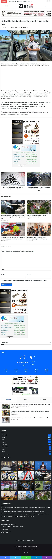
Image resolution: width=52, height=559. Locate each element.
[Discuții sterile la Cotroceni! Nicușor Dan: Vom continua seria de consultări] (43, 465)
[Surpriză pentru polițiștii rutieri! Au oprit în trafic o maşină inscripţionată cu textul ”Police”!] (6, 413)
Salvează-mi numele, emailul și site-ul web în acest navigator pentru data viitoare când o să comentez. (24, 280)
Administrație (5, 446)
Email (2, 274)
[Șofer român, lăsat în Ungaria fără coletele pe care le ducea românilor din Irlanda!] (6, 420)
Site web (29, 274)
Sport (3, 449)
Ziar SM (4, 27)
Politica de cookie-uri (32, 549)
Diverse (3, 437)
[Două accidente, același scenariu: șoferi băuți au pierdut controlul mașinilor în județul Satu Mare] (43, 485)
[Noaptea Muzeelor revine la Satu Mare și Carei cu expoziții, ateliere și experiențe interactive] (26, 495)
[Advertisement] (26, 79)
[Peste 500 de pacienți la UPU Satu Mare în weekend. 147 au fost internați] (39, 207)
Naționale (4, 442)
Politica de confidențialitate (21, 549)
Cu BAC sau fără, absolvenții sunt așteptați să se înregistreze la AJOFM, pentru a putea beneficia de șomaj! (26, 514)
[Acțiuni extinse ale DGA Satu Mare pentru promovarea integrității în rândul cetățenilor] (39, 229)
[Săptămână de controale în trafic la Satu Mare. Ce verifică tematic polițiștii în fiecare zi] (9, 475)
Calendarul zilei (5, 454)
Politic (3, 451)
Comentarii (43, 399)
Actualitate (4, 434)
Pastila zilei (4, 444)
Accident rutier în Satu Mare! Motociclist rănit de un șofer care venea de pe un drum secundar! (24, 511)
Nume (2, 269)
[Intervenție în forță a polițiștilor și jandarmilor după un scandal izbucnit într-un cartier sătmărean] (9, 485)
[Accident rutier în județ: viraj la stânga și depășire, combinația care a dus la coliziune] (26, 475)
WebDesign (30, 546)
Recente (25, 399)
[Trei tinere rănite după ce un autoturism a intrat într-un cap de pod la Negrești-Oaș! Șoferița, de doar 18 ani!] (13, 207)
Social (3, 439)
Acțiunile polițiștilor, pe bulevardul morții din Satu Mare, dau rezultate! (19, 516)
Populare (8, 399)
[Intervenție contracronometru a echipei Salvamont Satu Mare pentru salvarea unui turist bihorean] (13, 229)
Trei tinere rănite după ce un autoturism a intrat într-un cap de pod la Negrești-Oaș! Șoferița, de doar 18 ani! (13, 217)
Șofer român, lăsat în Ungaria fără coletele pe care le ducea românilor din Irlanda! (30, 417)
